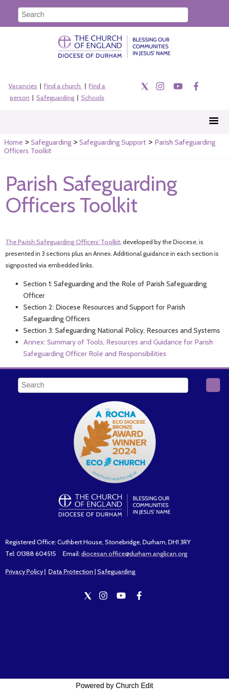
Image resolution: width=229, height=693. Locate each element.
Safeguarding (55, 98)
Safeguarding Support (112, 142)
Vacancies (23, 86)
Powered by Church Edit (114, 685)
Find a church (63, 86)
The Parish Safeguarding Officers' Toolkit (62, 242)
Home (13, 142)
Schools (92, 98)
